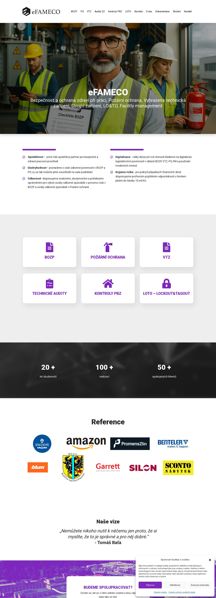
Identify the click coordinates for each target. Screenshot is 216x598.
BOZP (74, 11)
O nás (149, 11)
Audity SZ (100, 11)
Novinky (138, 11)
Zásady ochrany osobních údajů (181, 592)
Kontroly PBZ (115, 11)
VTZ (89, 11)
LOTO (128, 11)
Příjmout (150, 585)
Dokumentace (162, 11)
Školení (177, 11)
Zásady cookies (160, 592)
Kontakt (188, 11)
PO (82, 11)
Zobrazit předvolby (200, 585)
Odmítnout (175, 585)
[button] (210, 559)
